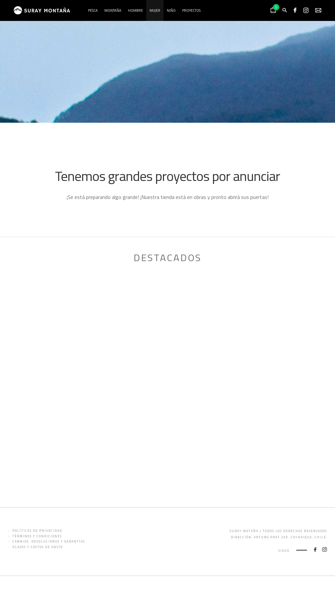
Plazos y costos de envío (37, 547)
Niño (171, 10)
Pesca (93, 10)
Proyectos (191, 10)
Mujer (155, 10)
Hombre (135, 10)
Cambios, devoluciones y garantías (48, 541)
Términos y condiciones (37, 536)
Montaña (112, 10)
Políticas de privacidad (37, 530)
